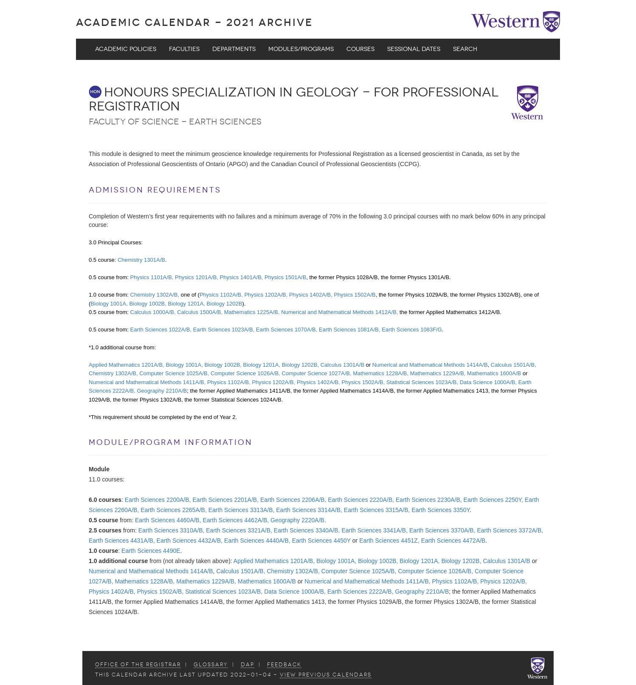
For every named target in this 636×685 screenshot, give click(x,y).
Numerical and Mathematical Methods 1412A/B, (339, 312)
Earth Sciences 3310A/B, (171, 530)
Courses (360, 49)
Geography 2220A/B (297, 520)
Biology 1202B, (300, 365)
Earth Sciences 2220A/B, (361, 499)
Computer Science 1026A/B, (245, 373)
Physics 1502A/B (354, 295)
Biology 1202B (224, 303)
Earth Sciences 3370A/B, (442, 530)
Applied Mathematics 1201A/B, (126, 365)
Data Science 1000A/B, (488, 382)
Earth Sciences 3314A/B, (309, 510)
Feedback (284, 665)
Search (465, 49)
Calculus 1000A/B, (153, 312)
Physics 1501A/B (285, 277)
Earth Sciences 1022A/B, (161, 329)
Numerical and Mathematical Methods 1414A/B (430, 365)
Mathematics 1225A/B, (252, 312)
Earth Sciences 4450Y (321, 540)
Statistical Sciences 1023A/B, (422, 382)
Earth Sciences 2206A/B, (293, 499)
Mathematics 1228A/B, (380, 373)
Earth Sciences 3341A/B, (374, 530)
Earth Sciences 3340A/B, (307, 530)
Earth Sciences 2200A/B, (158, 499)
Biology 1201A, (186, 303)
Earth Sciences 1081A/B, (349, 329)
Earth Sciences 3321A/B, (239, 530)
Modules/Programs (301, 49)
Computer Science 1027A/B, (317, 373)
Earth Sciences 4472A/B (453, 540)
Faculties (184, 49)
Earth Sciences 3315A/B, (377, 510)
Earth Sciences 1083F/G (412, 329)
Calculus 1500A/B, (199, 312)
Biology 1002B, (147, 303)
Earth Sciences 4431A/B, (122, 540)
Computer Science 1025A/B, (174, 373)
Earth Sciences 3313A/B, (241, 510)
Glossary (211, 665)
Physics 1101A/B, (152, 277)
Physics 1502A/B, (363, 382)
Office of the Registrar (138, 665)
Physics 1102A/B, (221, 295)
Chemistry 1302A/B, (155, 295)
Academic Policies (125, 49)
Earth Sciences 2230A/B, (429, 499)
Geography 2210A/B (162, 391)
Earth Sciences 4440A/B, (257, 540)
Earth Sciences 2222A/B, (360, 591)
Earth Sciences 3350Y (440, 510)
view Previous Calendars (325, 675)
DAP (247, 665)
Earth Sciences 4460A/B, (168, 520)
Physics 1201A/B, (196, 277)
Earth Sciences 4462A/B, (236, 520)
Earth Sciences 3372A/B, (510, 530)
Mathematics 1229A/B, (438, 373)
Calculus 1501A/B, (513, 365)
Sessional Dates (413, 49)
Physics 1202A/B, (265, 295)
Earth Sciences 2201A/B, (225, 499)
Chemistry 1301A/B (141, 260)
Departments (234, 49)
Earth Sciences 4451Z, (389, 540)
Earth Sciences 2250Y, (493, 499)
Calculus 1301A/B (342, 365)
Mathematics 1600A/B (494, 373)
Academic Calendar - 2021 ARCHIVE (194, 22)
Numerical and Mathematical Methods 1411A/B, (147, 382)
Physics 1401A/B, (241, 277)
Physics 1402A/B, (310, 295)
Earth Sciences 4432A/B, (190, 540)
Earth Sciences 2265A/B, (174, 510)
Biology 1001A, (108, 303)
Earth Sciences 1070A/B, (287, 329)
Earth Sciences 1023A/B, (224, 329)
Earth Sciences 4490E (150, 550)
